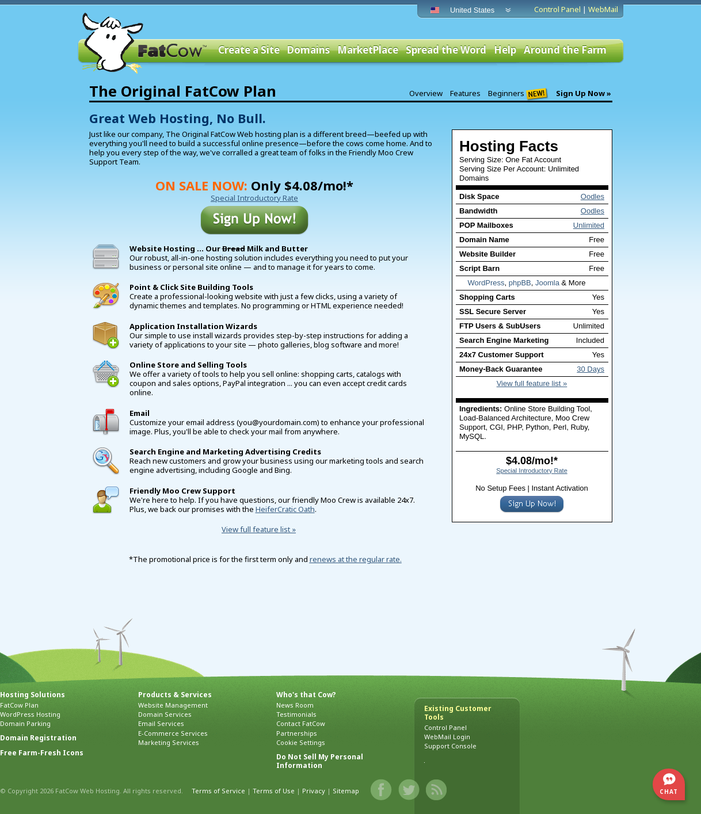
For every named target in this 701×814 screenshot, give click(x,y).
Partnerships (296, 733)
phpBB (520, 282)
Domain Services (165, 714)
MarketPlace (367, 50)
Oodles (592, 196)
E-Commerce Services (173, 733)
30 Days (590, 369)
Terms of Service (218, 790)
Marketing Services (168, 742)
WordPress (485, 282)
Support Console (450, 746)
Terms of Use (274, 790)
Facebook (382, 790)
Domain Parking (25, 723)
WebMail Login (447, 736)
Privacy (313, 790)
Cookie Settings (300, 742)
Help (505, 50)
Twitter (409, 790)
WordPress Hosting (30, 714)
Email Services (161, 723)
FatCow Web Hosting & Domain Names (143, 43)
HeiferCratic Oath (285, 509)
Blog (437, 790)
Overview (426, 93)
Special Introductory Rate (531, 470)
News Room (295, 705)
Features (465, 93)
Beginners (518, 94)
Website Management (173, 705)
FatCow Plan (19, 705)
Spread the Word (446, 50)
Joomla (547, 282)
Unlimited (588, 225)
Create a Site (249, 50)
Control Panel (557, 9)
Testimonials (296, 714)
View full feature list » (532, 383)
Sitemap (346, 790)
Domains (308, 50)
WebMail (603, 9)
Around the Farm (565, 50)
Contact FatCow (300, 723)
